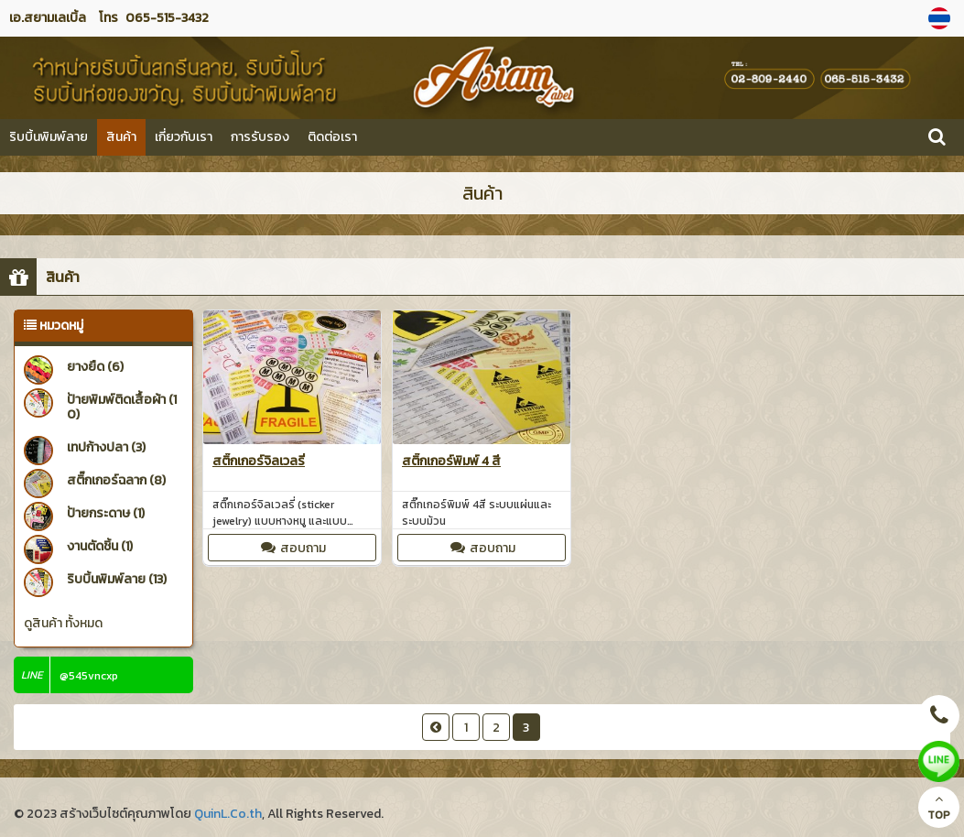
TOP (938, 807)
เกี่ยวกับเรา (183, 137)
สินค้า (121, 137)
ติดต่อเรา (332, 137)
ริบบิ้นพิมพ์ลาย (48, 137)
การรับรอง (260, 137)
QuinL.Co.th (228, 813)
